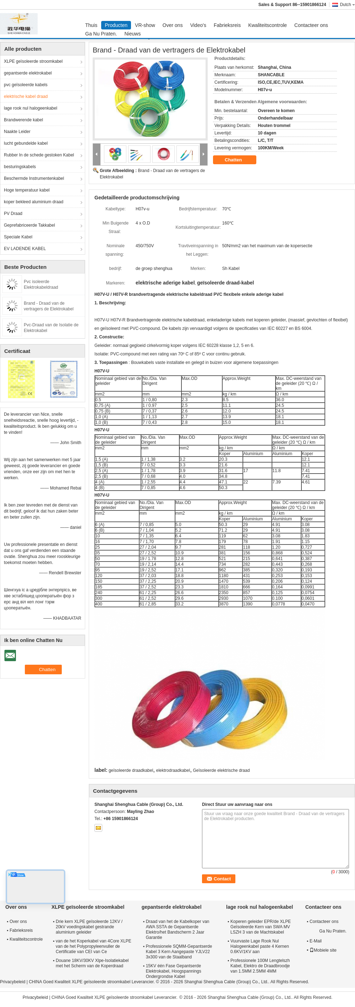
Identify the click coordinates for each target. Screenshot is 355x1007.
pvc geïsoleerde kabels (26, 84)
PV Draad (13, 213)
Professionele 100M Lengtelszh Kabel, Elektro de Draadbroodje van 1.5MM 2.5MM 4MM (260, 966)
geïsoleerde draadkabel (131, 770)
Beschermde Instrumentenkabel (34, 178)
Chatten (238, 160)
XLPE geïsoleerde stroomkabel (33, 61)
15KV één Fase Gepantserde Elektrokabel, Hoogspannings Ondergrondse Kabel (173, 971)
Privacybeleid (12, 981)
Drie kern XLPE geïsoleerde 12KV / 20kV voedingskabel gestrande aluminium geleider (89, 927)
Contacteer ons (311, 25)
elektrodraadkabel (173, 770)
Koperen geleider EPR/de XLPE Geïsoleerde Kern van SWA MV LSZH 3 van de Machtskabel (260, 927)
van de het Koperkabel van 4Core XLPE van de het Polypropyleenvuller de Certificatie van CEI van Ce (93, 946)
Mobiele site (323, 950)
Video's (198, 25)
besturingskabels (20, 166)
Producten (116, 25)
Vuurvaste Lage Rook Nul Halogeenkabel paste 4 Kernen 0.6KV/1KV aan (259, 946)
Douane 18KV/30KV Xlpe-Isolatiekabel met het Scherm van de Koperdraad (92, 963)
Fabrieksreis (227, 25)
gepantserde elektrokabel (28, 73)
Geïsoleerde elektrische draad (221, 770)
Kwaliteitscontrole (267, 25)
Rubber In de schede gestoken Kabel (39, 155)
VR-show (145, 25)
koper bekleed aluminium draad (33, 201)
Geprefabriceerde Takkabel (29, 225)
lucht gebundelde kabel (26, 143)
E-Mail (316, 941)
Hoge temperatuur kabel (27, 190)
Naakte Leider (17, 131)
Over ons (173, 25)
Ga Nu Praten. (101, 33)
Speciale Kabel (18, 236)
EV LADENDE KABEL (25, 248)
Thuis (91, 25)
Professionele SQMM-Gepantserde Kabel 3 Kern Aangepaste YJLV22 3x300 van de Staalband (179, 951)
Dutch (347, 4)
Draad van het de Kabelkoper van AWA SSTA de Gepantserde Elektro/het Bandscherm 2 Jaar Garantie (177, 929)
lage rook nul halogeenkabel (30, 108)
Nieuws (133, 34)
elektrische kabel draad (26, 96)
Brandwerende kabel (23, 119)
